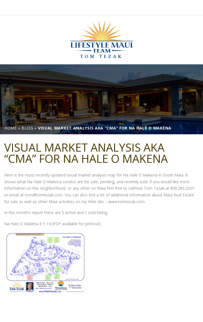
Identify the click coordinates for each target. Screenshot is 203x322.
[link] (101, 7)
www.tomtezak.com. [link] (126, 201)
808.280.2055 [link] (182, 188)
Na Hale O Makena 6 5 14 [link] (27, 223)
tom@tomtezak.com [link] (43, 195)
